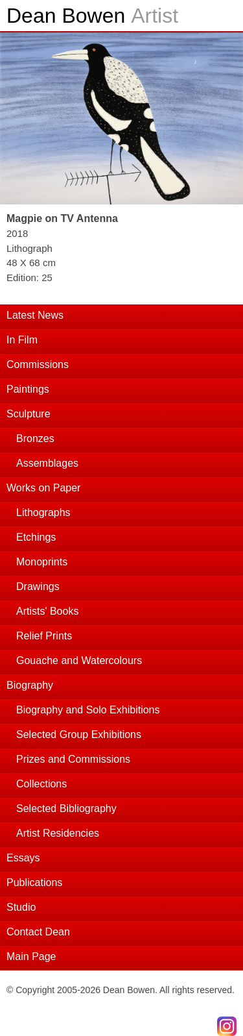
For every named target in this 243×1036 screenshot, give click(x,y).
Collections (41, 783)
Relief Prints (44, 635)
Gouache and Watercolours (79, 660)
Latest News (35, 315)
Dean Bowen (92, 15)
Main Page (31, 956)
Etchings (36, 537)
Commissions (37, 364)
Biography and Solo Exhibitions (87, 709)
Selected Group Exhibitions (78, 734)
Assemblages (47, 463)
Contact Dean (38, 931)
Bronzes (35, 438)
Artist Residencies (57, 833)
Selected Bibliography (66, 808)
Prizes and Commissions (73, 759)
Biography (29, 685)
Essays (23, 857)
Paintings (27, 389)
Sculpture (28, 413)
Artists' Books (47, 611)
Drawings (38, 586)
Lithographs (43, 512)
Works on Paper (43, 487)
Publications (34, 882)
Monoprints (41, 561)
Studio (21, 907)
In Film (22, 339)
